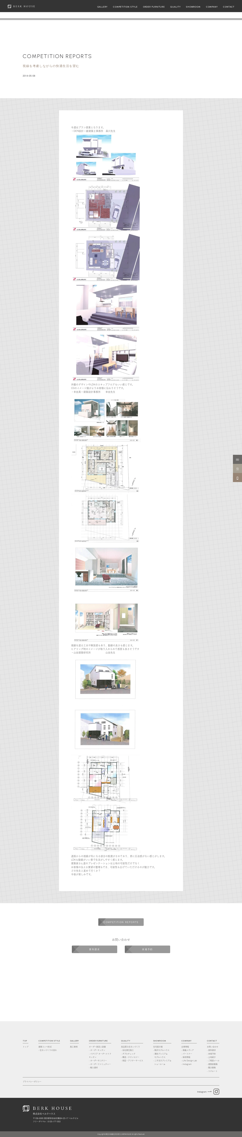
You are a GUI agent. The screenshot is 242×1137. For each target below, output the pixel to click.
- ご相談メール (213, 1060)
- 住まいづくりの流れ (47, 1049)
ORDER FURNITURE (154, 7)
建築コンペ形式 (45, 1046)
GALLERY (102, 7)
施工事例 (74, 1046)
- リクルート (212, 1070)
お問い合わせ (212, 1046)
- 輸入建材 (93, 1067)
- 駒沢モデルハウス (161, 1049)
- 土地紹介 (211, 1056)
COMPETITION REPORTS (57, 56)
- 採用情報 (185, 1056)
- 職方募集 (211, 1067)
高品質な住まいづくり (130, 1046)
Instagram (202, 1091)
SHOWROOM (193, 7)
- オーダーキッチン (97, 1049)
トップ (25, 1046)
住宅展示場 (158, 1046)
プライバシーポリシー (32, 1081)
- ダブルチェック (128, 1053)
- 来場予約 (211, 1053)
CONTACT (228, 7)
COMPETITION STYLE (125, 7)
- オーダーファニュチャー (100, 1063)
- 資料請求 (211, 1049)
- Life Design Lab (189, 1060)
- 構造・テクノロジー (130, 1056)
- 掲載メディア (187, 1049)
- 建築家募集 (212, 1063)
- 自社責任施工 (127, 1049)
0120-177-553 (54, 1121)
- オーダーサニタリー (98, 1060)
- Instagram (186, 1063)
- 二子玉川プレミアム (162, 1062)
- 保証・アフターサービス (132, 1060)
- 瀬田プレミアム (162, 1055)
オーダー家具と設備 (97, 1046)
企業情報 (185, 1046)
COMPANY (212, 7)
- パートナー (186, 1053)
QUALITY (175, 7)
